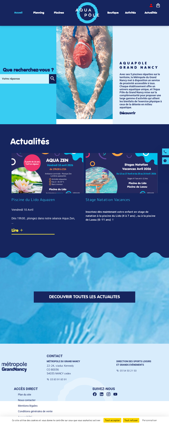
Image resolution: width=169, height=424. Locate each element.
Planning (38, 12)
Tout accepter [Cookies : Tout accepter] (112, 420)
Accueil (18, 12)
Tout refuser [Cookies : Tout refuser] (131, 420)
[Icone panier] (158, 5)
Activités (130, 12)
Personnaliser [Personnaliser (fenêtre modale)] (149, 420)
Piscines (59, 12)
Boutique (113, 12)
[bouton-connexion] (151, 5)
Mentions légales (28, 405)
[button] (52, 78)
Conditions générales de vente (35, 411)
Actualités (151, 12)
